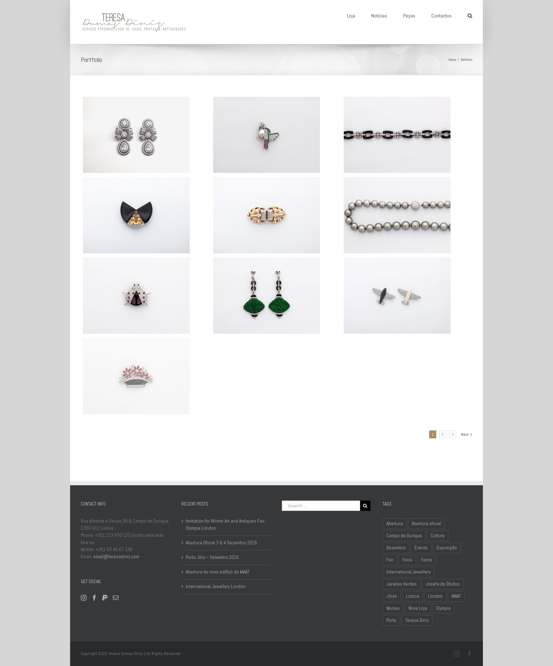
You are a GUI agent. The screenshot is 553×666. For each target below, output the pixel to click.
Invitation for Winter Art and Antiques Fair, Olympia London (225, 524)
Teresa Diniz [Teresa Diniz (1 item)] (417, 620)
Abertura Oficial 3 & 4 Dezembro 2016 (221, 543)
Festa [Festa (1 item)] (426, 560)
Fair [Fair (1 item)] (390, 560)
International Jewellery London (216, 586)
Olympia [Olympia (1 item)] (443, 608)
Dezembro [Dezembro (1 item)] (396, 548)
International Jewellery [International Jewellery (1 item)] (408, 572)
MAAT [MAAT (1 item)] (456, 596)
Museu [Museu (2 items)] (393, 608)
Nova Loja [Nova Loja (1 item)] (418, 608)
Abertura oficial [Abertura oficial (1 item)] (426, 523)
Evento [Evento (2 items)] (421, 548)
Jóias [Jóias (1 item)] (391, 596)
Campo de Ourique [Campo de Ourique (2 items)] (404, 536)
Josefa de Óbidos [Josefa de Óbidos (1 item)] (443, 584)
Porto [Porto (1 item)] (391, 620)
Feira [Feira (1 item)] (407, 560)
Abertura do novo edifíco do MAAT (217, 572)
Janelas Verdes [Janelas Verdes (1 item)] (401, 584)
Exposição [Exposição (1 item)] (447, 548)
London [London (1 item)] (435, 596)
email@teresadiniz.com (116, 557)
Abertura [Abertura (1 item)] (394, 523)
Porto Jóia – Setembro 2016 (212, 557)
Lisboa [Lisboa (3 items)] (412, 596)
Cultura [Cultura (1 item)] (437, 536)
